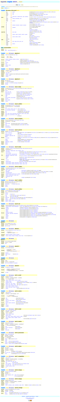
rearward (8, 60)
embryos (21, 160)
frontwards (16, 235)
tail (37, 61)
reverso (23, 113)
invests (10, 341)
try (44, 132)
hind (6, 72)
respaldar (15, 317)
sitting (19, 190)
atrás (6, 243)
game (20, 41)
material (44, 171)
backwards (10, 234)
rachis (11, 17)
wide (24, 134)
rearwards (17, 234)
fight (21, 281)
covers (38, 19)
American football (27, 141)
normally (16, 105)
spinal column (15, 16)
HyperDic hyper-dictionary (30, 396)
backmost (7, 59)
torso (6, 91)
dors (8, 114)
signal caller (11, 135)
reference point (32, 352)
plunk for (23, 34)
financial (10, 343)
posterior (7, 62)
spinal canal (7, 155)
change (17, 300)
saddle (6, 95)
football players (26, 207)
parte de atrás (14, 113)
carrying (49, 137)
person (34, 15)
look (7, 352)
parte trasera (19, 113)
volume (9, 170)
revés (25, 113)
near (10, 70)
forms (30, 159)
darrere (6, 114)
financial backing (10, 334)
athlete (20, 141)
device (12, 198)
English (9, 1)
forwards (10, 235)
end (27, 88)
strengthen (23, 177)
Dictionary (3, 6)
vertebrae (20, 94)
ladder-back (7, 197)
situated (28, 61)
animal (17, 70)
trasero (10, 75)
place (30, 41)
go (8, 300)
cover (20, 18)
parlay (7, 363)
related (7, 54)
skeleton (21, 148)
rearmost (17, 59)
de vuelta (7, 272)
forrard (22, 235)
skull (32, 151)
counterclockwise (35, 42)
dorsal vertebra (13, 97)
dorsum (6, 90)
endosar (12, 317)
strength (12, 391)
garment (34, 19)
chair (6, 195)
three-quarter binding (9, 172)
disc (26, 154)
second (14, 36)
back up (14, 43)
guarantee (7, 282)
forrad (20, 235)
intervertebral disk (14, 154)
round (34, 132)
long (46, 206)
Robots (31, 398)
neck (23, 88)
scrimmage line (29, 134)
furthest (39, 14)
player (17, 205)
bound (37, 170)
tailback (6, 139)
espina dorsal (17, 162)
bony (23, 157)
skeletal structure (8, 161)
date (34, 33)
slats (31, 197)
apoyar (7, 317)
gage (16, 41)
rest (49, 171)
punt (22, 41)
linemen (37, 207)
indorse (17, 34)
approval (37, 36)
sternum (42, 151)
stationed (21, 134)
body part (6, 98)
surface (24, 111)
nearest (21, 124)
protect (18, 281)
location (14, 223)
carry (49, 132)
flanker (11, 134)
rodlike (23, 159)
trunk (8, 91)
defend (10, 281)
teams (43, 132)
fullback (32, 137)
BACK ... (15, 1)
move (10, 300)
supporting (34, 159)
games (23, 132)
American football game (15, 206)
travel (6, 300)
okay (11, 283)
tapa (11, 176)
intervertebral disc (8, 154)
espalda (13, 162)
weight (19, 198)
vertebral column (19, 16)
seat (11, 195)
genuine (37, 43)
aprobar (9, 317)
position (6, 123)
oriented (14, 352)
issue (22, 364)
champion (7, 281)
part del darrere (12, 114)
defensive (22, 208)
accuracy (30, 282)
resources (13, 343)
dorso (6, 113)
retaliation (36, 29)
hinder (9, 72)
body (19, 88)
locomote (13, 300)
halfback (35, 137)
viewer (47, 14)
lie (5, 351)
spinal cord (30, 148)
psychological (30, 315)
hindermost (10, 59)
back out (7, 299)
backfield (41, 15)
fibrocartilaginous (22, 154)
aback (6, 50)
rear (13, 14)
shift (30, 42)
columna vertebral (8, 162)
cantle (6, 196)
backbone (26, 16)
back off (10, 302)
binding (14, 18)
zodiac (9, 50)
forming (14, 148)
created (25, 161)
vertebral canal (12, 155)
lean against (14, 190)
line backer (11, 212)
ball (32, 132)
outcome (17, 364)
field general (16, 213)
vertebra (7, 157)
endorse (14, 34)
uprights (25, 197)
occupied (21, 123)
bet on (13, 41)
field (41, 206)
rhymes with (14, 50)
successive (25, 155)
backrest (12, 197)
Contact (37, 396)
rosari (26, 163)
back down (13, 302)
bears (16, 198)
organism (22, 98)
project (23, 343)
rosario (26, 162)
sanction (14, 283)
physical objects (24, 170)
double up (9, 363)
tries (39, 137)
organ (28, 98)
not (14, 105)
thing (24, 198)
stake (18, 41)
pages (35, 170)
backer (6, 341)
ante (6, 362)
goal (20, 133)
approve (10, 276)
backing (34, 177)
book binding (17, 18)
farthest (24, 59)
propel (52, 132)
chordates (46, 159)
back (41, 18)
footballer (11, 141)
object (29, 111)
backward (14, 27)
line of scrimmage (35, 205)
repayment (31, 29)
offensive (26, 137)
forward (7, 235)
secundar (7, 306)
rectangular (39, 206)
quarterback (7, 135)
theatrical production (15, 341)
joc (6, 367)
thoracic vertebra (7, 97)
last (11, 105)
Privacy (28, 398)
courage (38, 315)
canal (21, 155)
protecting (25, 148)
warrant (10, 282)
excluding (21, 91)
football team (22, 205)
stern (35, 61)
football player (7, 141)
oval (36, 132)
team (29, 137)
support (26, 34)
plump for (19, 34)
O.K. (9, 283)
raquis (23, 162)
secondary (7, 208)
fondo (11, 113)
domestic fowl (28, 95)
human (13, 88)
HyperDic (4, 1)
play (10, 364)
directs (43, 213)
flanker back (7, 134)
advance (6, 327)
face (9, 352)
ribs (45, 151)
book (47, 18)
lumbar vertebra (7, 94)
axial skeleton (8, 151)
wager (28, 363)
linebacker (7, 212)
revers (16, 114)
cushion (32, 154)
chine (6, 158)
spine (23, 16)
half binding (7, 171)
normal (44, 14)
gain (10, 391)
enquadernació (8, 176)
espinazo (20, 162)
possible (26, 343)
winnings (15, 363)
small (6, 96)
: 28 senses (10, 53)
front (39, 18)
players (34, 206)
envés (9, 113)
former (12, 223)
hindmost (14, 59)
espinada (13, 163)
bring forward (10, 327)
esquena (6, 101)
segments (26, 157)
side (6, 111)
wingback (6, 140)
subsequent (25, 363)
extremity (32, 98)
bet (32, 41)
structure (26, 159)
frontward (13, 235)
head (25, 91)
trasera (28, 113)
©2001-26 (23, 396)
